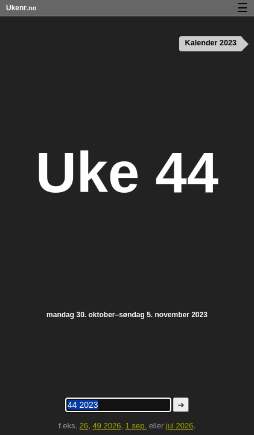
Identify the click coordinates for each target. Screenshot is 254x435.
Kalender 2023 (211, 43)
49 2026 (106, 425)
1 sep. (136, 425)
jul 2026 (180, 425)
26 (84, 425)
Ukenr (21, 8)
